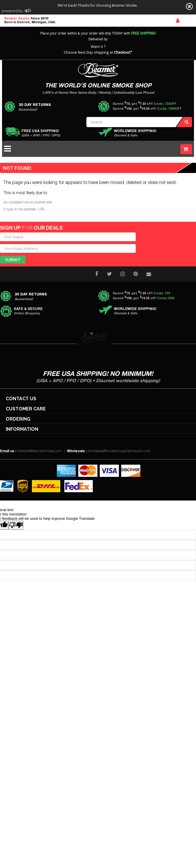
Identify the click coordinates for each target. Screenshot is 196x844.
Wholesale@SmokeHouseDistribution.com (119, 451)
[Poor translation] (15, 525)
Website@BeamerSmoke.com (39, 451)
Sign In (178, 20)
